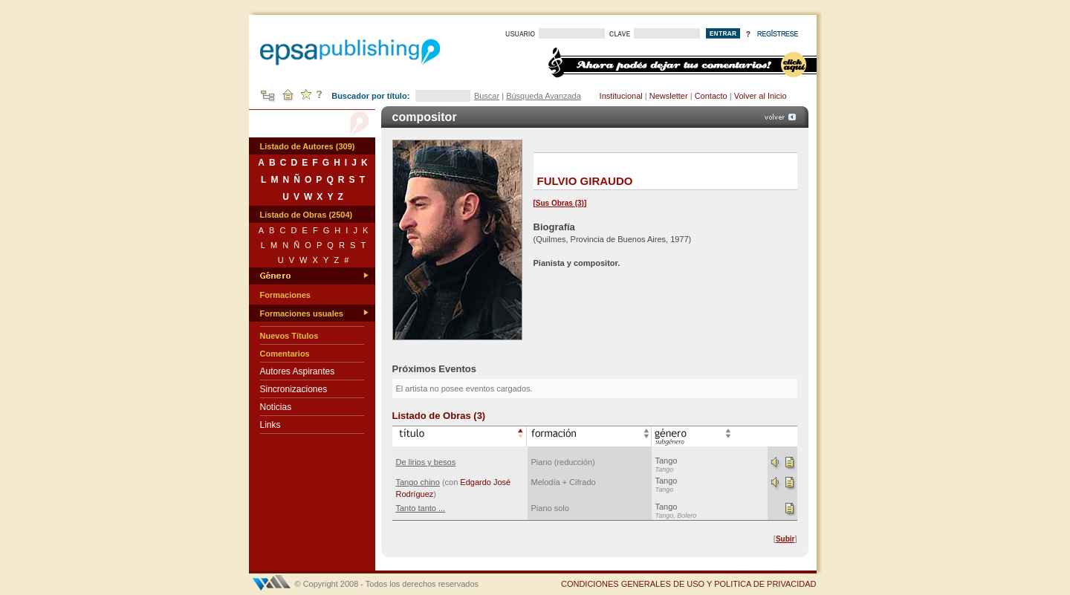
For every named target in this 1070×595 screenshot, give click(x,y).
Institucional (621, 95)
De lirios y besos (426, 462)
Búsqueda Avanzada (543, 95)
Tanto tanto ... (421, 508)
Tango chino (418, 482)
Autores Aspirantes (297, 371)
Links (270, 425)
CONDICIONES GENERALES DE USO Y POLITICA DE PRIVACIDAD (689, 583)
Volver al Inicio (760, 95)
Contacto (711, 95)
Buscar (486, 95)
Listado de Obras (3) (439, 415)
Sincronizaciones (294, 389)
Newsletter (668, 95)
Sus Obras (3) (560, 203)
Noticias (276, 407)
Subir (785, 539)
